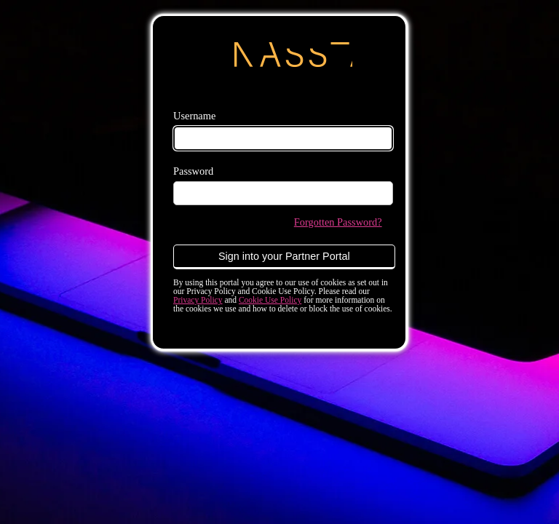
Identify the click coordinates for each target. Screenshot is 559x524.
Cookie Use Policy (270, 299)
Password (193, 171)
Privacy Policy (198, 299)
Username (194, 116)
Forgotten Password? (338, 222)
